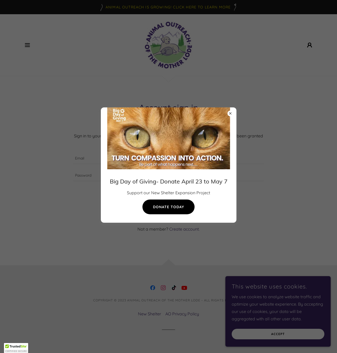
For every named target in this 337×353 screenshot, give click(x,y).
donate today (168, 207)
